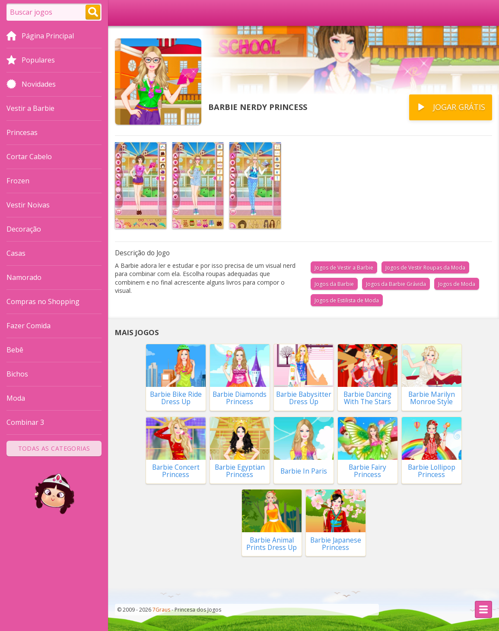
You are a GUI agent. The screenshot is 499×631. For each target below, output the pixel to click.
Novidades (31, 85)
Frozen (17, 180)
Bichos (17, 374)
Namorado (23, 277)
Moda (15, 398)
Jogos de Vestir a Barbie (344, 267)
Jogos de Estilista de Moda (347, 300)
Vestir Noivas (28, 205)
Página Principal (40, 36)
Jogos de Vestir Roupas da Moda (425, 267)
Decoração (23, 229)
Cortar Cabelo (29, 156)
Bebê (14, 350)
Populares (30, 60)
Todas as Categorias (54, 448)
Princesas (22, 132)
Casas (15, 253)
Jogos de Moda (456, 284)
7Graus (161, 609)
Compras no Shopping (42, 301)
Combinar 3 (25, 422)
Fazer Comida (28, 325)
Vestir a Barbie (30, 108)
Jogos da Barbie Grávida (396, 284)
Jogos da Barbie (334, 284)
